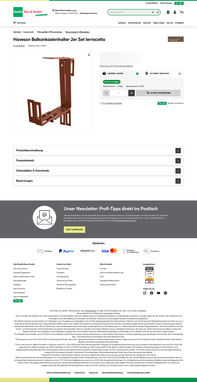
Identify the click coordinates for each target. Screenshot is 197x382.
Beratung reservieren (88, 13)
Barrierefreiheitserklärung (112, 372)
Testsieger (17, 285)
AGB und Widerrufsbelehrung (111, 273)
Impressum (93, 372)
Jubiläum (122, 23)
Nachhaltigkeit (19, 292)
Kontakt (103, 269)
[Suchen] (157, 12)
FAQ (101, 277)
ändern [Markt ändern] (74, 10)
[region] (52, 91)
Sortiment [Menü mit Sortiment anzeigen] (19, 22)
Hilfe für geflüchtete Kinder (23, 277)
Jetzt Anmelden (74, 230)
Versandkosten (91, 311)
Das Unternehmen (20, 269)
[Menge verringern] (106, 93)
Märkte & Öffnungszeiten (66, 285)
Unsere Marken (152, 3)
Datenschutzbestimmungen (125, 221)
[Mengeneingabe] (119, 93)
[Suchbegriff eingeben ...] (134, 12)
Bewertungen (98, 181)
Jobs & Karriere (166, 3)
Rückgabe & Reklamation (110, 281)
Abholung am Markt (65, 281)
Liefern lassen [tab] (122, 74)
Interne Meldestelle (20, 296)
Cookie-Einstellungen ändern (138, 372)
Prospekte (179, 23)
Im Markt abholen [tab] (164, 74)
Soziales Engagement (21, 273)
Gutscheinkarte (134, 23)
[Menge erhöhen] (131, 93)
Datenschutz (80, 372)
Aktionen (147, 23)
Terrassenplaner (63, 277)
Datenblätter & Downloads (98, 171)
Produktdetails (19, 46)
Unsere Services (63, 269)
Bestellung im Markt (64, 288)
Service (170, 23)
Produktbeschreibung (98, 150)
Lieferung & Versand (108, 285)
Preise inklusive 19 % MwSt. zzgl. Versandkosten (116, 66)
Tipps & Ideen (159, 23)
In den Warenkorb (158, 93)
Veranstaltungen (19, 281)
